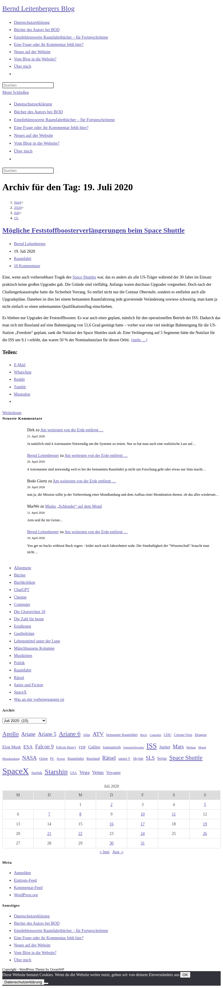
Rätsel (19, 678)
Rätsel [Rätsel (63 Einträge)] (109, 758)
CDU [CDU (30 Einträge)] (167, 735)
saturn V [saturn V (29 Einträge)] (124, 759)
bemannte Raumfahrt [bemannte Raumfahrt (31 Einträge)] (122, 735)
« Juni (104, 852)
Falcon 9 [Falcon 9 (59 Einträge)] (44, 747)
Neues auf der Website (33, 135)
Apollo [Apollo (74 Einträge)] (10, 734)
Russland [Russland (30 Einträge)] (93, 759)
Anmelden (22, 873)
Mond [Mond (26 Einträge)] (202, 747)
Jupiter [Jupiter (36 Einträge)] (164, 747)
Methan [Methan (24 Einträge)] (191, 747)
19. (16, 218)
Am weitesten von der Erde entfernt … (72, 430)
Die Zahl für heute (29, 619)
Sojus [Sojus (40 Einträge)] (162, 758)
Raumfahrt (22, 258)
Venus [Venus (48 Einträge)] (98, 772)
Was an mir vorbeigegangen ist (39, 699)
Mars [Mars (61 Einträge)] (178, 747)
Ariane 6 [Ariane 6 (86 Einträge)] (70, 733)
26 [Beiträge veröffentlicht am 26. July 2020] (205, 833)
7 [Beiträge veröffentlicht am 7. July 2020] (49, 814)
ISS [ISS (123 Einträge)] (151, 746)
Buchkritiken (24, 582)
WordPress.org (26, 895)
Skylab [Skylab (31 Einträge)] (138, 759)
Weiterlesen (11, 413)
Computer (22, 604)
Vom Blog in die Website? (37, 143)
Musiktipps (23, 655)
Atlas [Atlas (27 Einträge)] (86, 735)
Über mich (23, 151)
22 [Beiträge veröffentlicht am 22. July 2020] (80, 833)
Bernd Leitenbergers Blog (38, 8)
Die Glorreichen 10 (29, 612)
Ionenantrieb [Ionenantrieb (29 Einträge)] (112, 747)
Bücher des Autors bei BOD (38, 111)
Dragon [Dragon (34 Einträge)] (200, 734)
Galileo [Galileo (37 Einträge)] (94, 747)
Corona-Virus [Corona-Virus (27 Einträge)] (183, 735)
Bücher (20, 575)
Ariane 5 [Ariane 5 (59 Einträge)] (47, 734)
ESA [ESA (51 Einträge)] (28, 747)
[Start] (17, 202)
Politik (19, 663)
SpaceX (20, 692)
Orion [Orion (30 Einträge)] (43, 759)
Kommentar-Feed (28, 887)
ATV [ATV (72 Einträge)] (98, 734)
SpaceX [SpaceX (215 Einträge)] (15, 771)
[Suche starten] (57, 172)
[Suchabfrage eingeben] (28, 85)
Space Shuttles (84, 277)
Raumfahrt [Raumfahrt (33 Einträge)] (75, 758)
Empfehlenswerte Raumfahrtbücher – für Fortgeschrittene (64, 119)
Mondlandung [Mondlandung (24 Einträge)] (11, 758)
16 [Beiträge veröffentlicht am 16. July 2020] (111, 824)
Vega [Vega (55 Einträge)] (84, 772)
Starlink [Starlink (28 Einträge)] (36, 773)
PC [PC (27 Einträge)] (52, 759)
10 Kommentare (27, 266)
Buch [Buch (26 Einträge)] (143, 734)
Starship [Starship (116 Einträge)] (56, 771)
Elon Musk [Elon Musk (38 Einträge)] (11, 747)
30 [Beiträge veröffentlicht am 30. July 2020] (111, 843)
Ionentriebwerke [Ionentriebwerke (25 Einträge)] (133, 747)
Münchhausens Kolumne (34, 648)
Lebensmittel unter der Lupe (37, 641)
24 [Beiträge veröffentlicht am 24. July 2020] (143, 833)
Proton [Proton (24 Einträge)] (61, 758)
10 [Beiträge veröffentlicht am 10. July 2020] (143, 814)
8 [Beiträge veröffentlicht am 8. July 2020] (80, 814)
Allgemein (22, 568)
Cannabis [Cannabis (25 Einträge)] (155, 734)
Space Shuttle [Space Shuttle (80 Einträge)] (185, 757)
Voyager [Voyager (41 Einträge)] (113, 772)
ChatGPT (21, 590)
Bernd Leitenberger (30, 244)
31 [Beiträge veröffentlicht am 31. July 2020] (143, 843)
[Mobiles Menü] (15, 92)
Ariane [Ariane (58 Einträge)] (28, 734)
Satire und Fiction (28, 685)
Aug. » (117, 852)
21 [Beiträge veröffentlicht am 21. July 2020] (49, 833)
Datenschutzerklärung (33, 104)
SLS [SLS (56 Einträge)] (150, 758)
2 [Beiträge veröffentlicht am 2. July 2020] (111, 804)
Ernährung (22, 626)
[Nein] (46, 983)
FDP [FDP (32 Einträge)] (82, 747)
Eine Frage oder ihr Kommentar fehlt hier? (51, 127)
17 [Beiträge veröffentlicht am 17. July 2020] (143, 824)
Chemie (20, 597)
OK (185, 975)
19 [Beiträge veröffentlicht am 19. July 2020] (205, 824)
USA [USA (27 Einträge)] (73, 773)
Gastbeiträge (24, 633)
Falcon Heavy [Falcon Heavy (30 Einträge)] (66, 747)
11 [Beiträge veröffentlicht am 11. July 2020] (174, 814)
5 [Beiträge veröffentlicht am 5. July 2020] (205, 804)
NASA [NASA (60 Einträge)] (29, 758)
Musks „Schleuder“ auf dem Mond (73, 506)
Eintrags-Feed (25, 880)
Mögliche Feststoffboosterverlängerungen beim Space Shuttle (93, 230)
